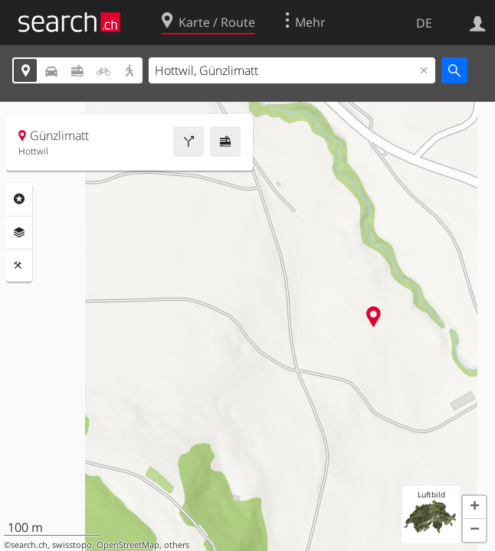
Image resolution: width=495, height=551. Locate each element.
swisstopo (72, 545)
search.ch (29, 545)
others (176, 545)
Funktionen (19, 265)
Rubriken (19, 199)
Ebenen (19, 233)
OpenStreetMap (128, 545)
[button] (474, 507)
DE (424, 23)
